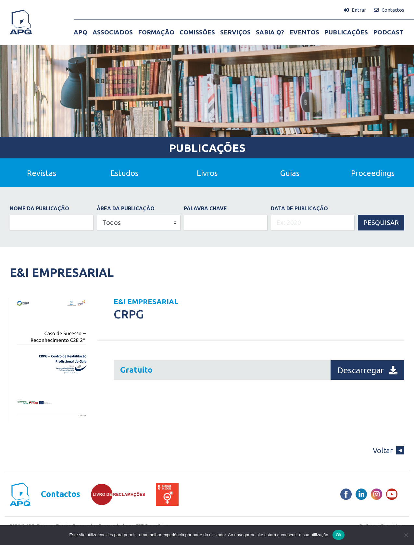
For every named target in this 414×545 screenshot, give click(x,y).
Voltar (388, 450)
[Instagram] (376, 494)
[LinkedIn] (361, 494)
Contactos (60, 494)
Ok (338, 534)
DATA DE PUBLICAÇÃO (299, 208)
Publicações (207, 148)
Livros (207, 173)
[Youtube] (391, 494)
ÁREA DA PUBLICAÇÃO (126, 208)
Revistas (41, 173)
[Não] (406, 535)
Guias (289, 173)
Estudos (124, 173)
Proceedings (373, 173)
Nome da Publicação (39, 208)
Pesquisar (381, 222)
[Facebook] (346, 494)
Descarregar (367, 370)
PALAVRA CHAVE (205, 208)
